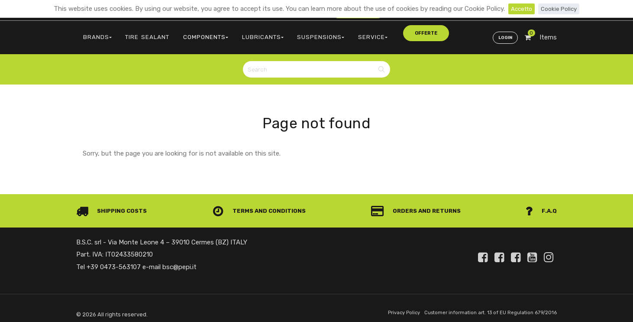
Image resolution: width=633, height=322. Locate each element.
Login (503, 33)
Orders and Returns (418, 204)
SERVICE (334, 32)
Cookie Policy (560, 9)
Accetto (519, 9)
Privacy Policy (389, 306)
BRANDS (94, 32)
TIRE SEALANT (137, 32)
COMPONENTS (188, 32)
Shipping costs (114, 204)
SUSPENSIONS (290, 32)
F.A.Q (540, 204)
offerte (376, 32)
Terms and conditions (262, 204)
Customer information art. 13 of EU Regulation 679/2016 (484, 306)
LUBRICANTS (238, 32)
